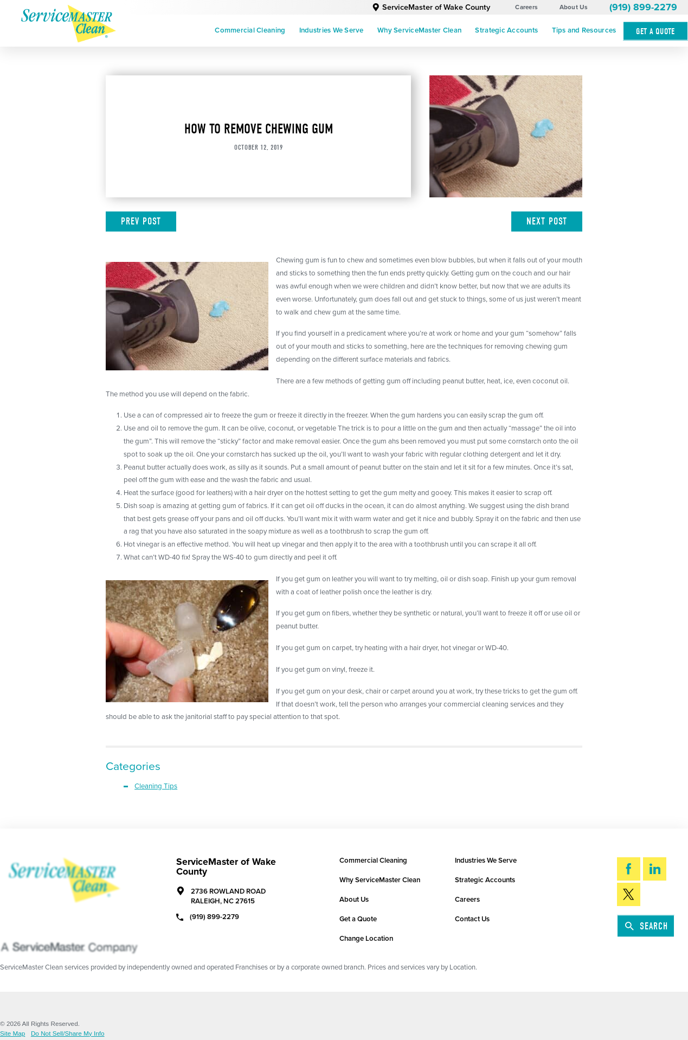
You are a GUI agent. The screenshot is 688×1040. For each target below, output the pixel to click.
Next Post (546, 221)
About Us (574, 7)
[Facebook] (628, 868)
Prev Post (141, 221)
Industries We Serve (331, 30)
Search (646, 926)
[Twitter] (628, 894)
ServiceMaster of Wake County (431, 7)
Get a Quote (358, 919)
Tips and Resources (584, 30)
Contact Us (472, 919)
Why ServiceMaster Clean (419, 30)
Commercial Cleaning (250, 30)
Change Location (366, 938)
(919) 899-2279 (643, 7)
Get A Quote (655, 31)
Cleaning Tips (155, 786)
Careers (526, 7)
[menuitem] (250, 31)
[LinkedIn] (654, 868)
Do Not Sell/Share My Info (68, 1033)
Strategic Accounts (506, 30)
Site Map (12, 1033)
